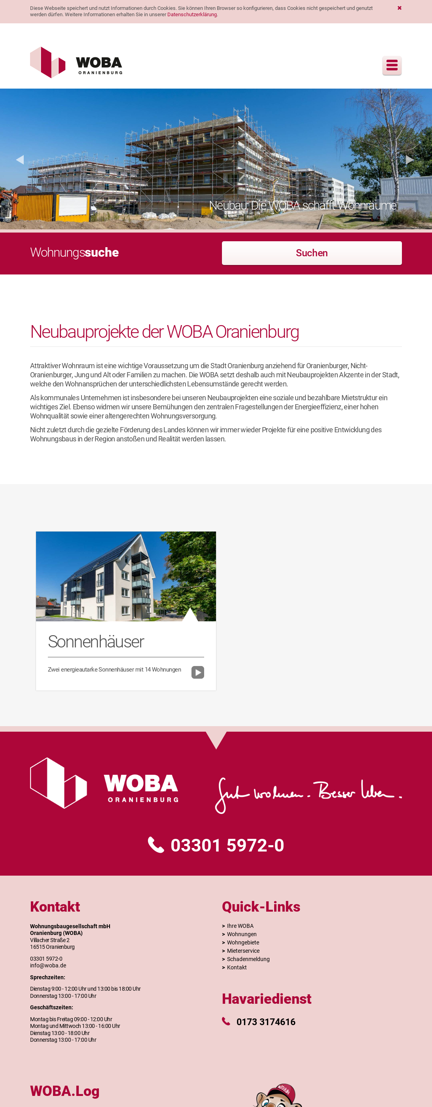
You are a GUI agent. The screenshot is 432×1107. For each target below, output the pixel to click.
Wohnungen (242, 934)
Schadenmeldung (248, 959)
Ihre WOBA (240, 926)
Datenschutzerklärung (192, 14)
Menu (392, 65)
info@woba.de (48, 965)
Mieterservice (243, 951)
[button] (20, 159)
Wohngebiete (243, 942)
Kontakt (237, 967)
